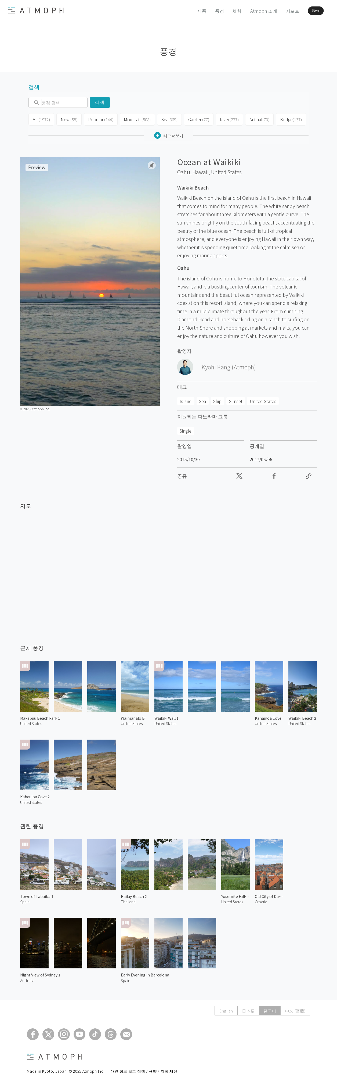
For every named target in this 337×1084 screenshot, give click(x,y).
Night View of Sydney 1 (40, 973)
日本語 (248, 1009)
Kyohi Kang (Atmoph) (229, 365)
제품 (187, 11)
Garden (192, 119)
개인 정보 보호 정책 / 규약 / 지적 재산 (144, 1069)
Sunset (235, 399)
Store (306, 11)
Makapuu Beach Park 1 (40, 716)
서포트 (277, 11)
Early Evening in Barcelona (145, 973)
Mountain (132, 119)
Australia (27, 979)
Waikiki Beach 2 (302, 716)
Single (185, 429)
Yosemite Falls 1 (235, 894)
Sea (164, 119)
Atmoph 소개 (248, 11)
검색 (100, 102)
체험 (222, 11)
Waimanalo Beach (135, 716)
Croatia (261, 900)
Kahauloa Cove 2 (35, 795)
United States (226, 170)
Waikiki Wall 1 (166, 716)
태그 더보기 (168, 133)
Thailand (128, 900)
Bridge (282, 119)
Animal (251, 119)
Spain (25, 900)
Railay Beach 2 (134, 894)
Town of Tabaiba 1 (36, 894)
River (222, 119)
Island (186, 399)
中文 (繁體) (295, 1009)
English (226, 1009)
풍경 (204, 11)
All (41, 119)
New (67, 119)
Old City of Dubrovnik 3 (269, 894)
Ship (217, 399)
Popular (98, 119)
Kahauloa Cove (268, 716)
